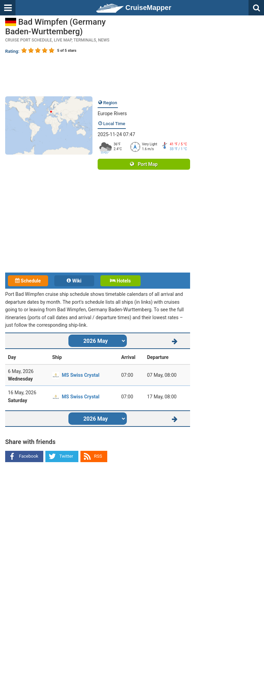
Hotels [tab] (120, 281)
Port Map (143, 164)
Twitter (66, 456)
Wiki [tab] (74, 281)
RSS (98, 456)
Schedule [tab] (28, 281)
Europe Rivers (112, 113)
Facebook (28, 456)
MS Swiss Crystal (80, 375)
